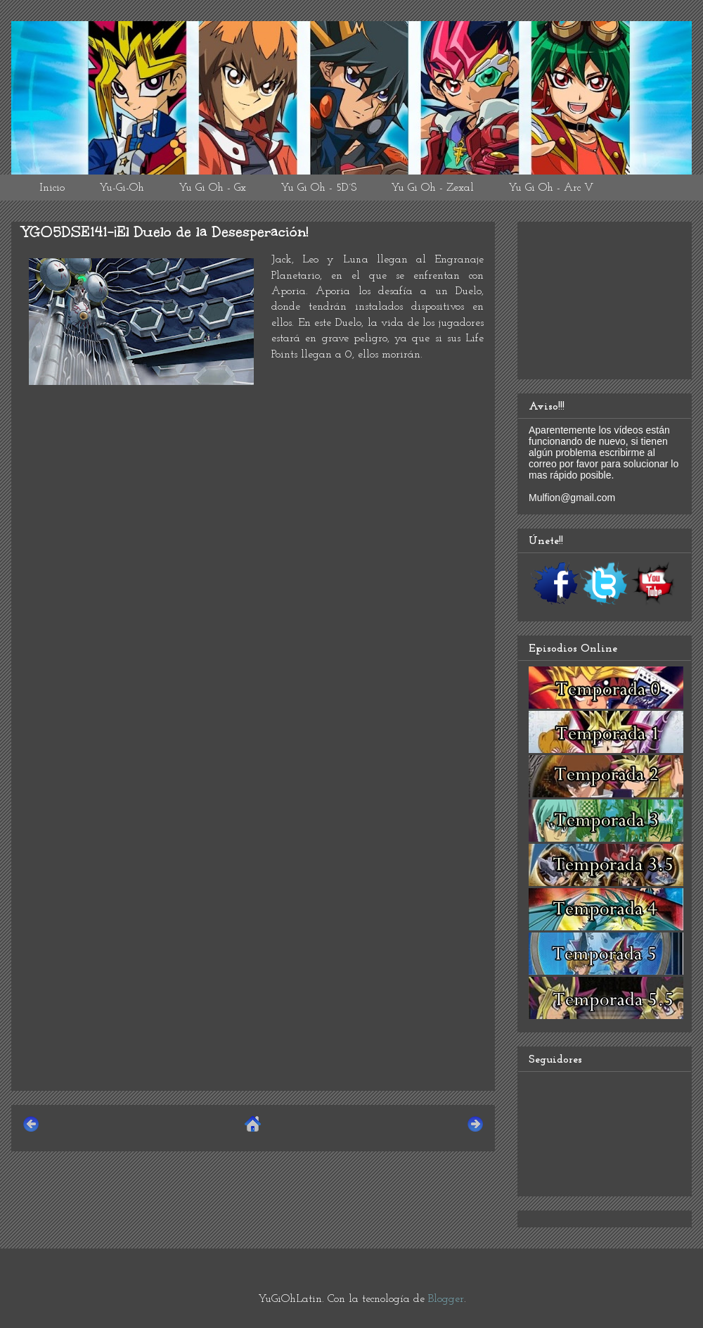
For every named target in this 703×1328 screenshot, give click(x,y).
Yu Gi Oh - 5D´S (318, 188)
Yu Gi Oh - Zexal (432, 188)
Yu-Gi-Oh (121, 188)
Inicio (52, 188)
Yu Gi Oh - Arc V (550, 188)
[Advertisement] (253, 981)
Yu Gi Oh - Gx (212, 188)
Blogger (446, 1299)
